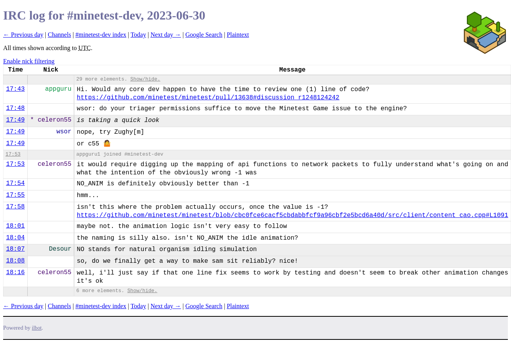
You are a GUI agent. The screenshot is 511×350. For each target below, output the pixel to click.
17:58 (15, 206)
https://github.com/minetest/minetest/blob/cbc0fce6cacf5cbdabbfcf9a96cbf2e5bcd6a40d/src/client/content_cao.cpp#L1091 (292, 215)
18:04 (15, 237)
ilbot (37, 328)
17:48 (15, 108)
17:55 (15, 195)
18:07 (15, 249)
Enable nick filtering (29, 61)
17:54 (15, 183)
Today (138, 34)
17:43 (15, 89)
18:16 (15, 272)
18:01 (15, 226)
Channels (59, 34)
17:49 (15, 120)
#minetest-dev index (100, 34)
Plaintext (238, 34)
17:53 (12, 154)
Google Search (204, 34)
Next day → (165, 34)
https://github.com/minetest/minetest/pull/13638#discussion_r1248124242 (208, 97)
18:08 (15, 260)
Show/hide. (145, 79)
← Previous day (23, 34)
